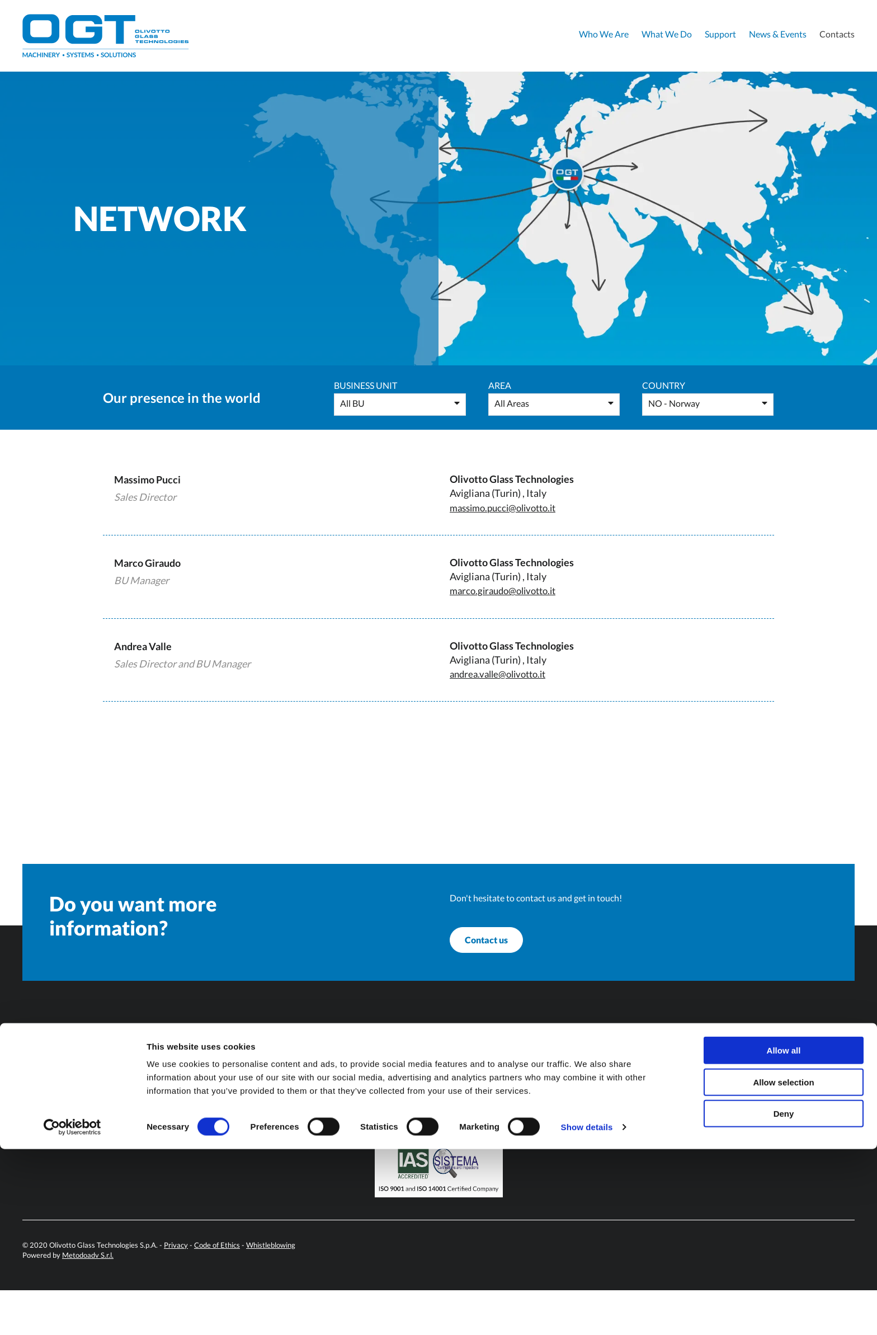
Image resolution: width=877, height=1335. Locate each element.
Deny (784, 1299)
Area (499, 385)
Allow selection (783, 1268)
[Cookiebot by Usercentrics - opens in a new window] (72, 1313)
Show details (587, 1313)
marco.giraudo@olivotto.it (507, 590)
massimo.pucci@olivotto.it (508, 507)
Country (663, 385)
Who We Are (604, 34)
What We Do (667, 34)
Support (720, 34)
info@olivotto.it (287, 1142)
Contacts (837, 34)
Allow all (784, 1236)
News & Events (778, 34)
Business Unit (365, 385)
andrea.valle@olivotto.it (502, 674)
